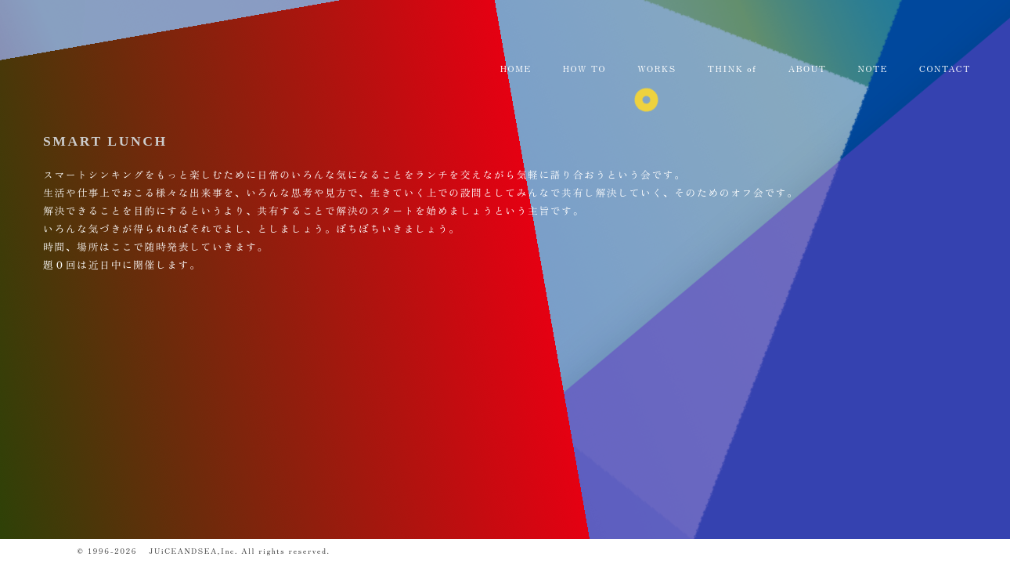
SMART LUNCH (105, 141)
